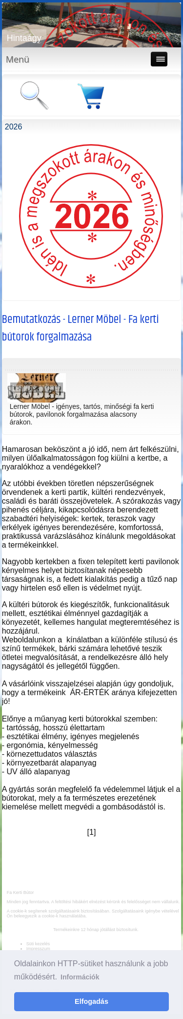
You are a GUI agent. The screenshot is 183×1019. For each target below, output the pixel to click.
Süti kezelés (38, 943)
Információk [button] (80, 977)
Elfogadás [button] (91, 1001)
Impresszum (38, 948)
